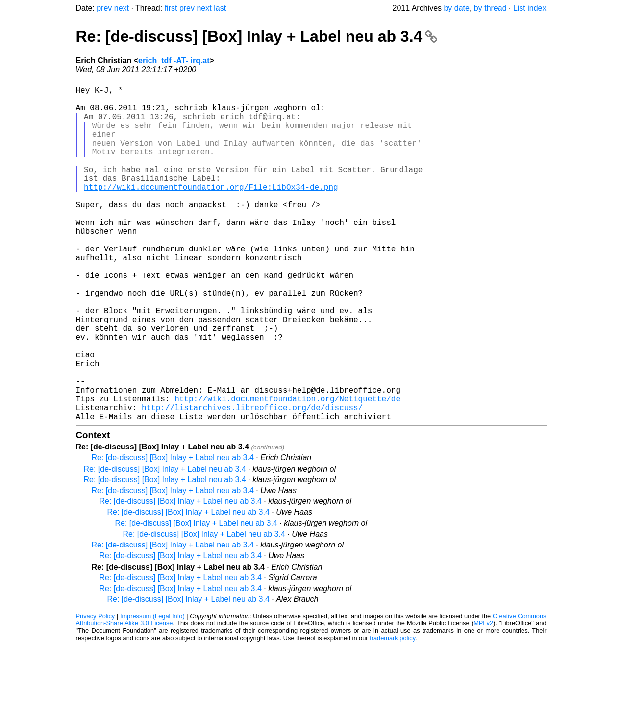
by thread (490, 8)
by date (456, 8)
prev (104, 8)
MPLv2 (483, 697)
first (171, 8)
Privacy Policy (95, 690)
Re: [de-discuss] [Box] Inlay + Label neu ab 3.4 (257, 36)
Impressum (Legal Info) (152, 690)
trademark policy (392, 712)
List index (530, 8)
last (220, 8)
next (121, 8)
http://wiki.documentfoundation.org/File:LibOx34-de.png (211, 210)
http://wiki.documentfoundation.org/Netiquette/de (287, 469)
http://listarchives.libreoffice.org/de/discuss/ (252, 479)
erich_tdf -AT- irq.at (174, 60)
